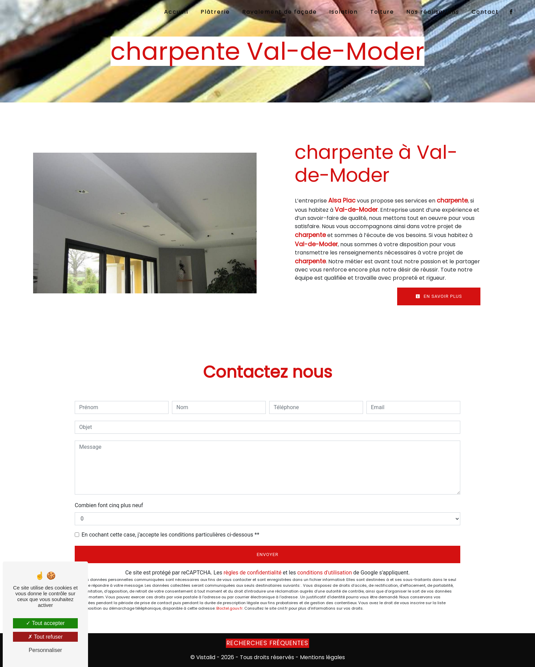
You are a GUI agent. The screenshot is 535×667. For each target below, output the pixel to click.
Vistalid (205, 657)
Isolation (343, 12)
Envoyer (267, 554)
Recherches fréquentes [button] (267, 643)
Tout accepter (45, 623)
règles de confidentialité (252, 572)
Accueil (176, 12)
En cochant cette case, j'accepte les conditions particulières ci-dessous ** (170, 534)
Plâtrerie (215, 12)
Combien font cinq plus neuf (109, 505)
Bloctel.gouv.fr (229, 608)
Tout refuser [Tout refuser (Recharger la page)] (45, 637)
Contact (485, 12)
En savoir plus (439, 296)
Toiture (382, 12)
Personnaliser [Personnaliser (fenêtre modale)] (45, 650)
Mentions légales (322, 657)
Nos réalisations (432, 12)
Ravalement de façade (279, 12)
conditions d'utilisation (324, 572)
